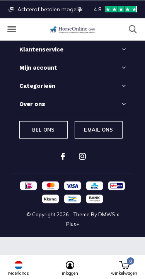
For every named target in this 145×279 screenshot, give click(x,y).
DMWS (106, 214)
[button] (11, 29)
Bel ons (43, 130)
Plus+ (72, 224)
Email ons (98, 130)
